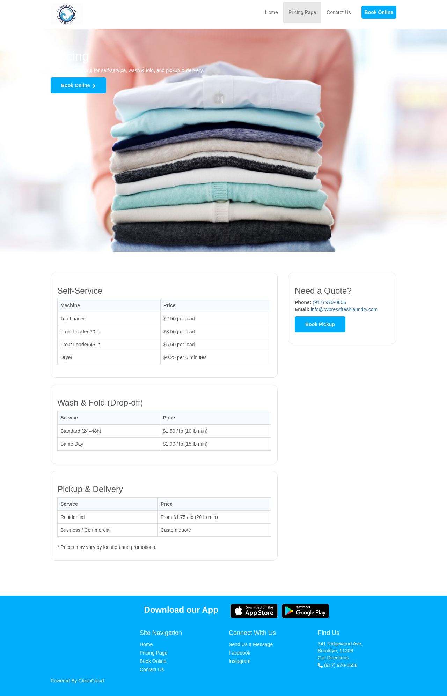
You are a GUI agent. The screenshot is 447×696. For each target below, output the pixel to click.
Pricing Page (302, 12)
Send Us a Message (251, 644)
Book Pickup (320, 324)
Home (271, 12)
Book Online (379, 12)
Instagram (239, 661)
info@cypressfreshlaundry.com (344, 309)
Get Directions (333, 657)
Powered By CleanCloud (77, 680)
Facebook (239, 653)
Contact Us (339, 12)
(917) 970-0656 (329, 302)
